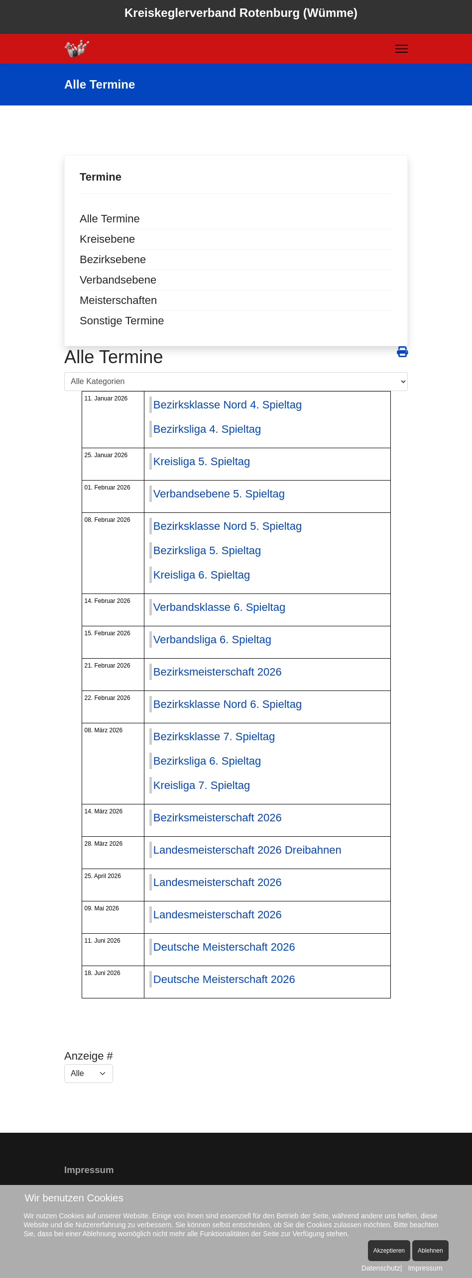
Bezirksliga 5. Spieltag (207, 550)
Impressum (425, 1268)
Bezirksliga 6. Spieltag (207, 761)
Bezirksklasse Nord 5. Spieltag (227, 526)
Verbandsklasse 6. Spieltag (219, 607)
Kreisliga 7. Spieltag (201, 785)
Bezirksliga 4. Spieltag (207, 429)
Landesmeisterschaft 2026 (217, 882)
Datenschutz (380, 1268)
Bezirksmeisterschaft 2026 (217, 672)
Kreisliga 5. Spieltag (201, 461)
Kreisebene (107, 239)
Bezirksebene (113, 259)
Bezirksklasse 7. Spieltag (214, 736)
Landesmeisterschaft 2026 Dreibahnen (247, 850)
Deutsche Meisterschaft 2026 (224, 947)
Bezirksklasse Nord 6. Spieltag (227, 704)
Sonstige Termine (122, 320)
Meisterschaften (118, 300)
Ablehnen (430, 1250)
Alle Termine (110, 218)
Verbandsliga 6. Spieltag (212, 639)
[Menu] (401, 49)
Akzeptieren (389, 1250)
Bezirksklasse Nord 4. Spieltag (227, 404)
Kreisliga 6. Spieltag (201, 575)
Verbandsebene (118, 280)
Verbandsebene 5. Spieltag (219, 494)
